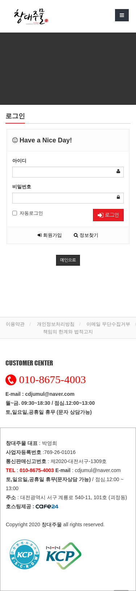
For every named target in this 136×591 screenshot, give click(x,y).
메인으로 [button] (68, 260)
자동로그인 (27, 213)
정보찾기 (86, 235)
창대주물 (52, 524)
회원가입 (50, 235)
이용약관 (15, 324)
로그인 (108, 215)
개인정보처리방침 (56, 324)
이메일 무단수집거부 (108, 324)
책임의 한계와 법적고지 (68, 331)
